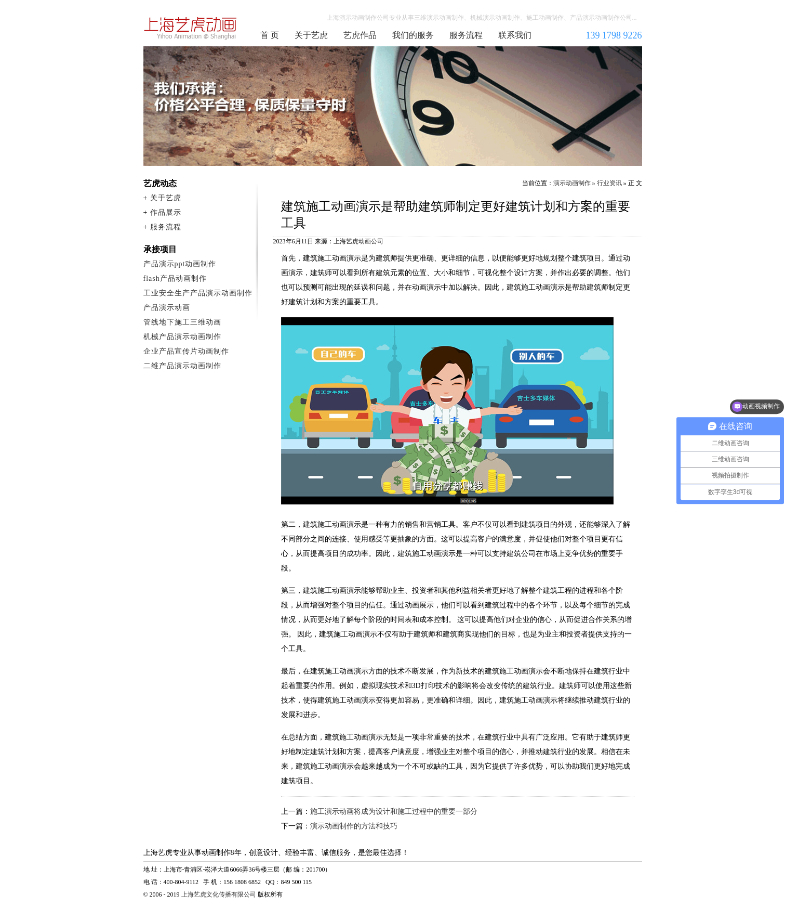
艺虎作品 (360, 35)
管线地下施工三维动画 (182, 322)
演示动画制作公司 (190, 28)
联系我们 (514, 35)
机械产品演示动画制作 (182, 337)
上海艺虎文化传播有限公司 (218, 894)
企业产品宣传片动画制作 (186, 351)
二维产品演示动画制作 (182, 366)
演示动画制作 (572, 183)
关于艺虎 (311, 35)
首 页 (269, 35)
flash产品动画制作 (175, 278)
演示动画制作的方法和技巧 (353, 826)
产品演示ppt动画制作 (180, 264)
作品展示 (165, 212)
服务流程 (466, 35)
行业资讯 (609, 183)
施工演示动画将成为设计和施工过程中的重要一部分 (393, 811)
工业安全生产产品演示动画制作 (197, 293)
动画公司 (370, 241)
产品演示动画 (166, 308)
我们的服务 (413, 35)
